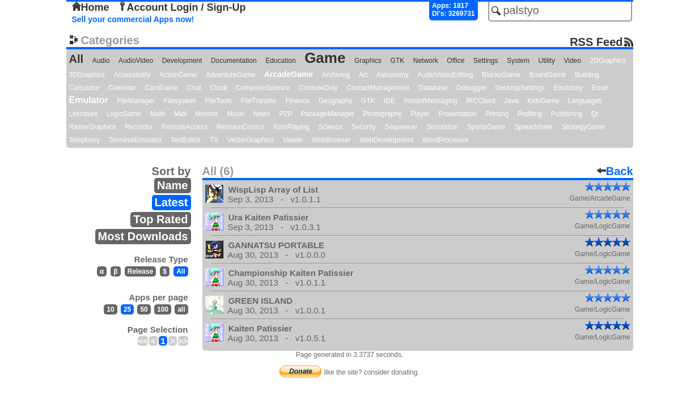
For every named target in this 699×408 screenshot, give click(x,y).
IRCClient (480, 101)
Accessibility (131, 75)
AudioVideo (135, 61)
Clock (218, 88)
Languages (584, 101)
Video (572, 61)
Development (182, 61)
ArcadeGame (288, 74)
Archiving (336, 75)
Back (615, 171)
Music (235, 114)
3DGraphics (87, 75)
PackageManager (327, 114)
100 (162, 309)
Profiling (530, 114)
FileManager (136, 101)
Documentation (234, 61)
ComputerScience (263, 88)
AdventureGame (230, 75)
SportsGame (486, 127)
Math (158, 114)
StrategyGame (583, 127)
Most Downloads (143, 236)
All (76, 59)
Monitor (207, 114)
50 (143, 309)
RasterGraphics (92, 127)
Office (455, 61)
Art (363, 75)
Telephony (84, 140)
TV (214, 140)
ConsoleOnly (318, 88)
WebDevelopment (386, 140)
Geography (335, 101)
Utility (547, 61)
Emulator (88, 100)
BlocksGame (501, 75)
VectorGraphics (250, 140)
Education (280, 61)
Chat (194, 88)
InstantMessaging (430, 101)
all (181, 309)
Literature (83, 114)
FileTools (218, 101)
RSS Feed (596, 42)
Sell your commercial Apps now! (133, 19)
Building (587, 75)
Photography (382, 114)
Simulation (442, 127)
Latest (171, 202)
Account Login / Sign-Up (182, 7)
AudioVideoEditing (445, 75)
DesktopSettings (520, 88)
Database (432, 88)
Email (599, 88)
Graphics (368, 61)
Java (511, 101)
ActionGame (178, 75)
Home (90, 7)
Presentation (458, 114)
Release (140, 271)
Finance (298, 101)
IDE (389, 101)
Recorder (138, 127)
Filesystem (180, 101)
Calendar (122, 88)
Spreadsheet (533, 127)
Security (363, 127)
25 (127, 309)
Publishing (566, 114)
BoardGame (547, 75)
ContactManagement (377, 88)
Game (324, 57)
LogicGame (124, 114)
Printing (497, 114)
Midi (180, 114)
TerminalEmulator (135, 140)
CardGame (161, 88)
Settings (485, 61)
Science (331, 127)
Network (425, 61)
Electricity (567, 88)
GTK (398, 61)
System (518, 61)
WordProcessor (445, 140)
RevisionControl (241, 127)
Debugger (471, 88)
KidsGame (543, 101)
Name (172, 185)
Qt (595, 114)
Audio (101, 61)
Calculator (84, 88)
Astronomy (392, 75)
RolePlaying (291, 127)
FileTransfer (259, 101)
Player (420, 114)
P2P (286, 114)
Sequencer (401, 127)
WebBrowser (331, 140)
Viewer (292, 140)
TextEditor (186, 140)
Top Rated (160, 219)
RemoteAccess (184, 127)
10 (110, 309)
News (261, 114)
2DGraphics (608, 61)
